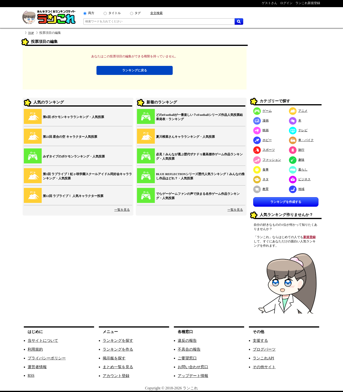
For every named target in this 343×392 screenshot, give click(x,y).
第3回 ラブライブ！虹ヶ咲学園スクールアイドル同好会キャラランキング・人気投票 (87, 176)
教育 (261, 189)
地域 (296, 189)
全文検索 (156, 13)
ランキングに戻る (134, 70)
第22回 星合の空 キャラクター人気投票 (70, 136)
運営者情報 (37, 367)
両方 (91, 13)
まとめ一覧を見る (118, 367)
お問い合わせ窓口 (193, 367)
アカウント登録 (116, 376)
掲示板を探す (114, 358)
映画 (261, 130)
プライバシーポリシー (47, 358)
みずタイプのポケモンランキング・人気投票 (74, 156)
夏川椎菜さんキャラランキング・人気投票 (185, 136)
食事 (261, 169)
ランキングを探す (118, 340)
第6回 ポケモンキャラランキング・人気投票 (73, 117)
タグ (138, 13)
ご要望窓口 (187, 358)
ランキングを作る (118, 349)
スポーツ (264, 150)
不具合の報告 (189, 349)
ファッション (267, 160)
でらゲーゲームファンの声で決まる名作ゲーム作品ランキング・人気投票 (198, 196)
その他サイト (264, 367)
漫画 (261, 120)
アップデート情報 (193, 376)
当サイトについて (43, 340)
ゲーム (262, 111)
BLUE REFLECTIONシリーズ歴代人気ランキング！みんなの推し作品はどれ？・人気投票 (200, 176)
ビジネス (300, 179)
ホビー (262, 140)
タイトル (114, 13)
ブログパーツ (264, 349)
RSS (31, 375)
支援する (260, 340)
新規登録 (309, 237)
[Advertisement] (286, 68)
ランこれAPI (263, 358)
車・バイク (301, 140)
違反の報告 (187, 340)
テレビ (298, 130)
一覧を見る (122, 209)
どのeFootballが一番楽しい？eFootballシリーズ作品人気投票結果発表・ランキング (199, 117)
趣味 (296, 160)
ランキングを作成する (285, 202)
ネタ (261, 179)
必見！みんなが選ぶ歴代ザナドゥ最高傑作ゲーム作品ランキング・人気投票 (199, 156)
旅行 (296, 150)
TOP (31, 32)
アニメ (298, 111)
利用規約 (35, 349)
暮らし (298, 169)
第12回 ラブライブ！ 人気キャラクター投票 (73, 196)
